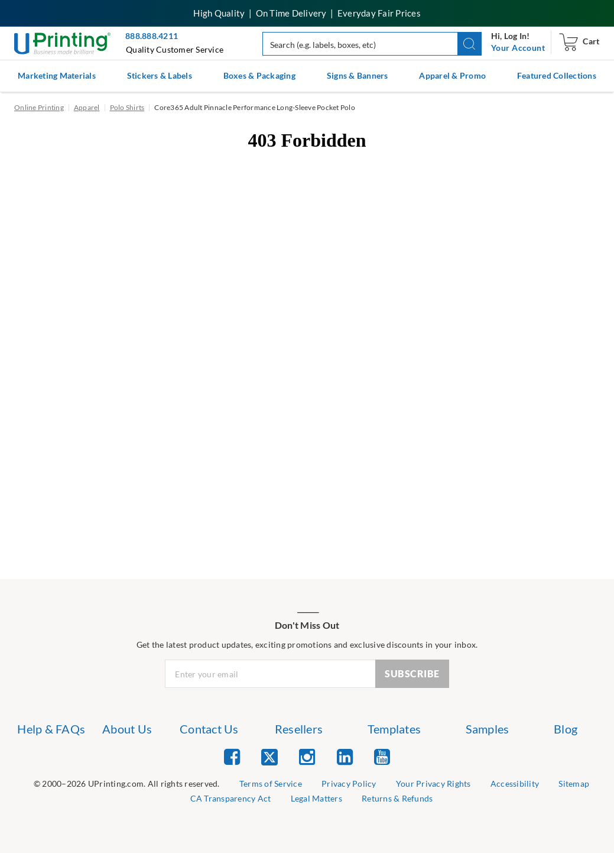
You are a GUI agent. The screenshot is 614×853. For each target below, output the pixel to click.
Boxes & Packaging (259, 75)
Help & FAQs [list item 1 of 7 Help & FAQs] (51, 729)
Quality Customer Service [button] (174, 49)
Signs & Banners (357, 75)
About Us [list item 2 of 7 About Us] (127, 729)
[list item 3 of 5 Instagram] (307, 756)
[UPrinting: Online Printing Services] (62, 42)
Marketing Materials (57, 75)
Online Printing (39, 107)
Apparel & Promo (452, 75)
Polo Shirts (127, 107)
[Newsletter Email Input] (270, 674)
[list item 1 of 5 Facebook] (232, 756)
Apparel (87, 107)
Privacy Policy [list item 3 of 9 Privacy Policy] (348, 783)
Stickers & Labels (159, 75)
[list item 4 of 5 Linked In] (345, 756)
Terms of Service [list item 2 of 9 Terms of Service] (270, 783)
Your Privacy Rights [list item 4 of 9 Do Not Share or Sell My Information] (433, 783)
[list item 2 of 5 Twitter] (269, 758)
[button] (469, 44)
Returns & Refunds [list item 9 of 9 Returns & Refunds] (397, 798)
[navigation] (518, 48)
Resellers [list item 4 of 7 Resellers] (299, 729)
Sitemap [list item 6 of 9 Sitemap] (573, 783)
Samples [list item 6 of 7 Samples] (487, 729)
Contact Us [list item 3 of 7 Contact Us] (209, 729)
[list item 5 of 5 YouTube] (382, 756)
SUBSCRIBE (412, 673)
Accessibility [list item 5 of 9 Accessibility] (514, 783)
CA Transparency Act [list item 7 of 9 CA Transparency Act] (230, 798)
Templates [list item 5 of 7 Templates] (394, 729)
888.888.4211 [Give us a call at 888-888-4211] (151, 36)
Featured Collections (556, 75)
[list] (127, 784)
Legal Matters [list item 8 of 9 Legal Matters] (316, 798)
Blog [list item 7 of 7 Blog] (565, 729)
